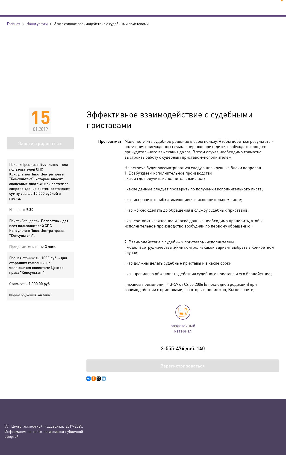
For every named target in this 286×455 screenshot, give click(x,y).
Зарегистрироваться (40, 143)
